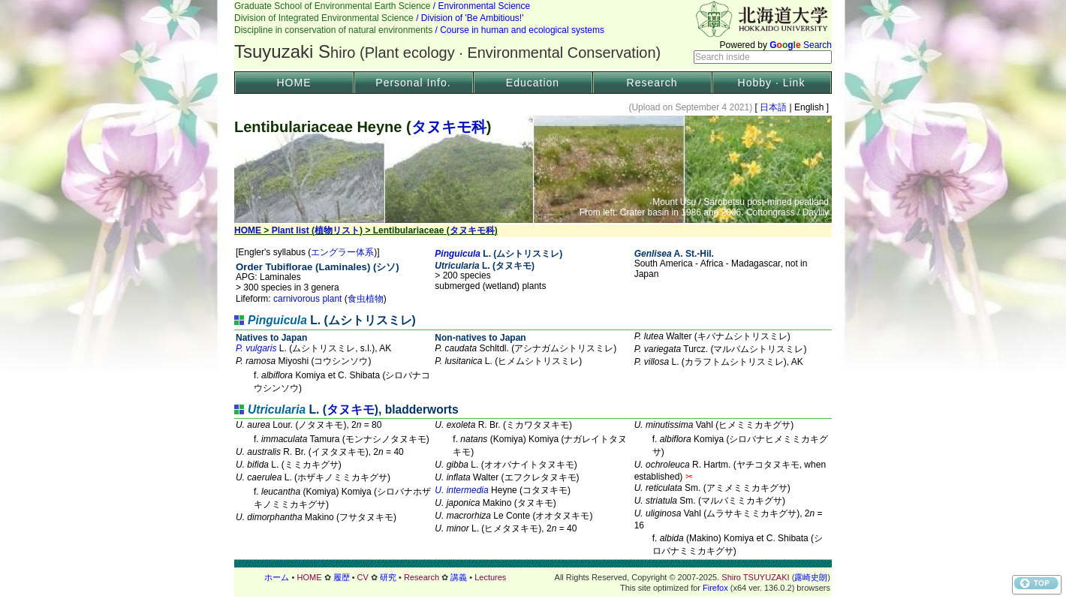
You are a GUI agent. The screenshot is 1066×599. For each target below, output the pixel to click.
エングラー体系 (342, 252)
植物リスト (337, 230)
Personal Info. (412, 83)
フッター (533, 577)
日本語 (773, 107)
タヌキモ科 (448, 127)
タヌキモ (351, 409)
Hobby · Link (772, 83)
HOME (294, 83)
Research (652, 83)
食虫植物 (366, 298)
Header (533, 34)
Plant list (290, 230)
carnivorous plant (307, 298)
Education (532, 83)
